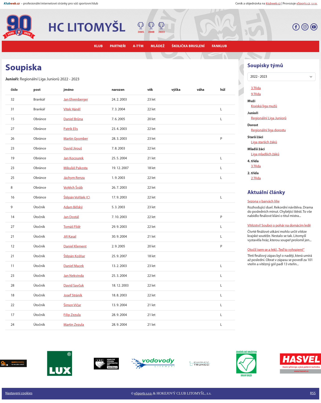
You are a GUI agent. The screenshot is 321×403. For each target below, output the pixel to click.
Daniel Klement (75, 246)
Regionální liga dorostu (268, 130)
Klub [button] (98, 46)
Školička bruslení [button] (188, 46)
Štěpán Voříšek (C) (77, 197)
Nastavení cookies (18, 393)
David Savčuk (74, 286)
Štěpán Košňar (74, 256)
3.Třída (256, 88)
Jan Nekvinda (74, 276)
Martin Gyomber (76, 139)
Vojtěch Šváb (73, 188)
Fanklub (219, 46)
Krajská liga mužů (264, 106)
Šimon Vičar (72, 305)
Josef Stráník (73, 295)
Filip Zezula (72, 315)
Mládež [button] (158, 46)
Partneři (118, 46)
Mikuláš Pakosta (76, 168)
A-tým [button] (138, 46)
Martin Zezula (74, 325)
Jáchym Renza (74, 178)
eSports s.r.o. (143, 393)
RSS (313, 393)
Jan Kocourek (74, 158)
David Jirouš (73, 148)
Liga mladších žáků (265, 154)
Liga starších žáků (264, 142)
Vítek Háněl (72, 109)
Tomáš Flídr (72, 227)
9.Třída (256, 94)
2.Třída (256, 178)
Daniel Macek (74, 266)
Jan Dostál (71, 217)
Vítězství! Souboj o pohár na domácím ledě (279, 225)
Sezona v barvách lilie (263, 201)
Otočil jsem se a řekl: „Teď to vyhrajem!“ (276, 250)
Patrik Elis (71, 129)
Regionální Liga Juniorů (268, 118)
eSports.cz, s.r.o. (306, 3)
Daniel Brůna (73, 119)
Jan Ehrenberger (76, 99)
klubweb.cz (273, 3)
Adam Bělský (73, 207)
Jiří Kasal (70, 237)
